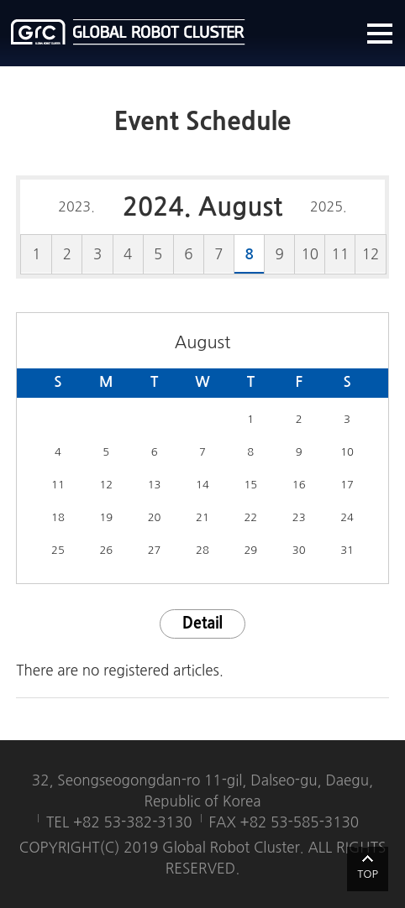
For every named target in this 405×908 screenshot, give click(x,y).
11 (341, 254)
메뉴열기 (379, 33)
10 (310, 254)
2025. (328, 206)
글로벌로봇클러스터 (128, 32)
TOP (367, 874)
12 (371, 254)
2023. (76, 206)
